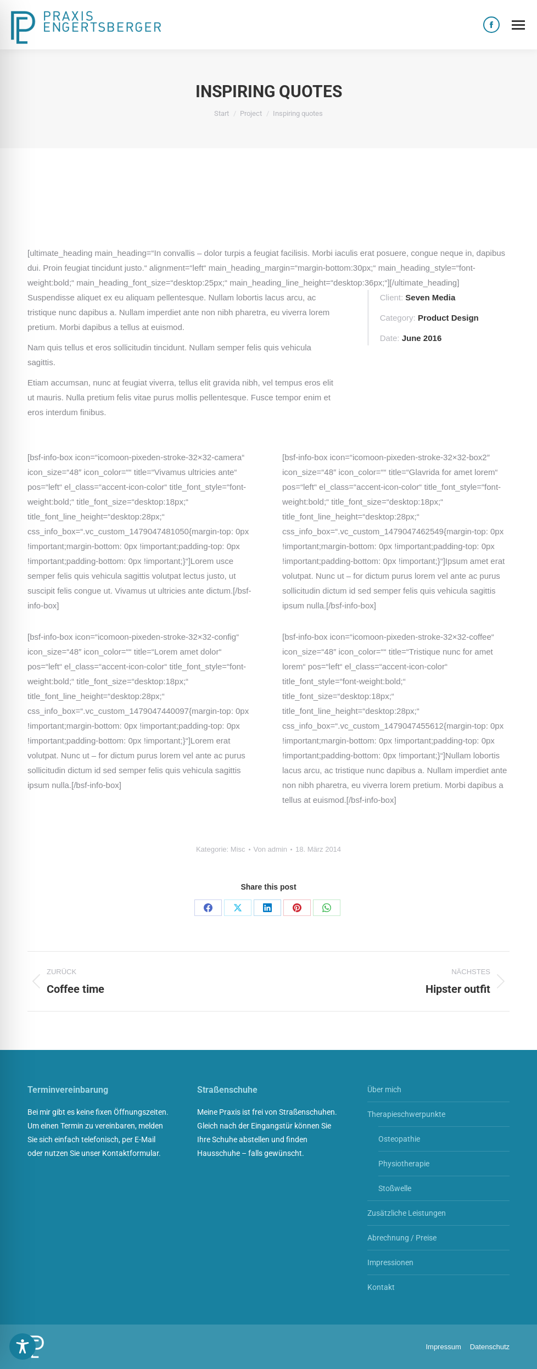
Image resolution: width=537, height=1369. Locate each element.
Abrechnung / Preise (402, 1237)
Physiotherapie (403, 1163)
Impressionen (390, 1262)
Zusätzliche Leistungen (406, 1213)
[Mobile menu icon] (518, 25)
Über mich (384, 1089)
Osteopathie (399, 1139)
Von (270, 849)
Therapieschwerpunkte (406, 1114)
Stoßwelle (394, 1188)
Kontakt (381, 1287)
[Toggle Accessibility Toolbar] (22, 1346)
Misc (238, 849)
